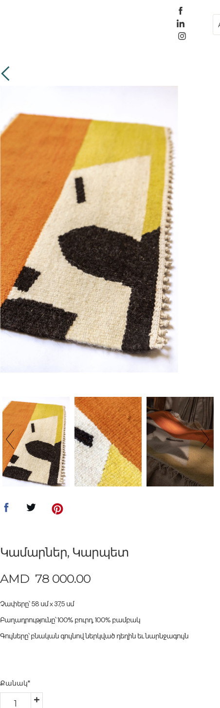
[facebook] (180, 10)
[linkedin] (180, 23)
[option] (89, 229)
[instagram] (182, 36)
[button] (43, 24)
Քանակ (15, 683)
